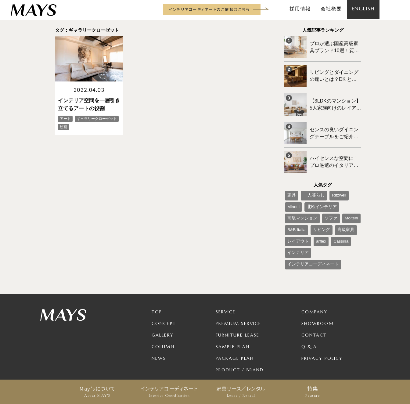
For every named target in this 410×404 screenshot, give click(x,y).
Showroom (317, 291)
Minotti (348, 182)
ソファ (292, 202)
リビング (351, 202)
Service (226, 279)
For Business (233, 349)
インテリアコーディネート (169, 392)
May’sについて (97, 392)
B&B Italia (330, 202)
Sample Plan (233, 314)
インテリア (315, 223)
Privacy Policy (322, 326)
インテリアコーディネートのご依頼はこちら (209, 9)
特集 (312, 392)
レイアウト (317, 213)
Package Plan (235, 326)
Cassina (293, 223)
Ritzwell (331, 182)
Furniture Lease (238, 302)
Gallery (163, 302)
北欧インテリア (299, 192)
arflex (336, 213)
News (159, 326)
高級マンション (331, 192)
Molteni (310, 202)
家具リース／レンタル (241, 392)
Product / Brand (240, 337)
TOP (157, 279)
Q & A (309, 314)
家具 (290, 182)
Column (163, 314)
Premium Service (238, 291)
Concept (164, 291)
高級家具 (294, 213)
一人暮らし (309, 182)
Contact (314, 302)
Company (314, 279)
